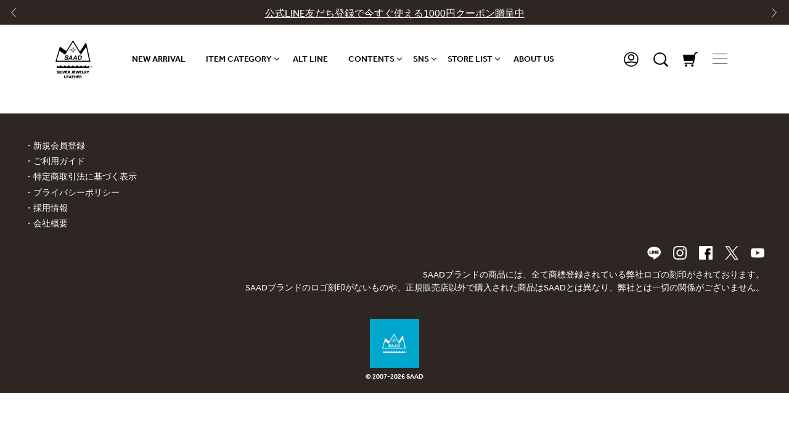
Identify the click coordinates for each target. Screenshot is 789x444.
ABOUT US (533, 59)
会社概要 (50, 223)
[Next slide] (770, 15)
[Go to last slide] (19, 15)
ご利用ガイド (59, 161)
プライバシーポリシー (76, 192)
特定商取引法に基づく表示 (85, 176)
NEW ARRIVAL (159, 59)
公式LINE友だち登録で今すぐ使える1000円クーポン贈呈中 (395, 13)
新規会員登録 (59, 146)
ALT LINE (310, 59)
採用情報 (50, 208)
